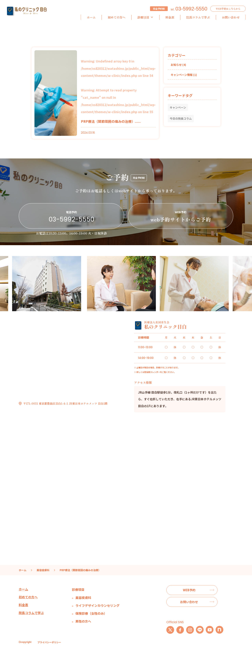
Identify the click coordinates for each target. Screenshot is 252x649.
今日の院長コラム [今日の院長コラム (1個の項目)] (181, 118)
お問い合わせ (231, 17)
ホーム (91, 17)
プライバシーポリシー (49, 642)
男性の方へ (83, 621)
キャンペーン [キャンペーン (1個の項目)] (178, 107)
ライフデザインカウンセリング (97, 605)
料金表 (169, 17)
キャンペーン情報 (182, 75)
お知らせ (176, 65)
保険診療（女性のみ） (91, 613)
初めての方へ (116, 17)
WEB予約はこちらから (228, 8)
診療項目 (145, 17)
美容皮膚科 (83, 597)
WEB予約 (189, 590)
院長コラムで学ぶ (198, 17)
